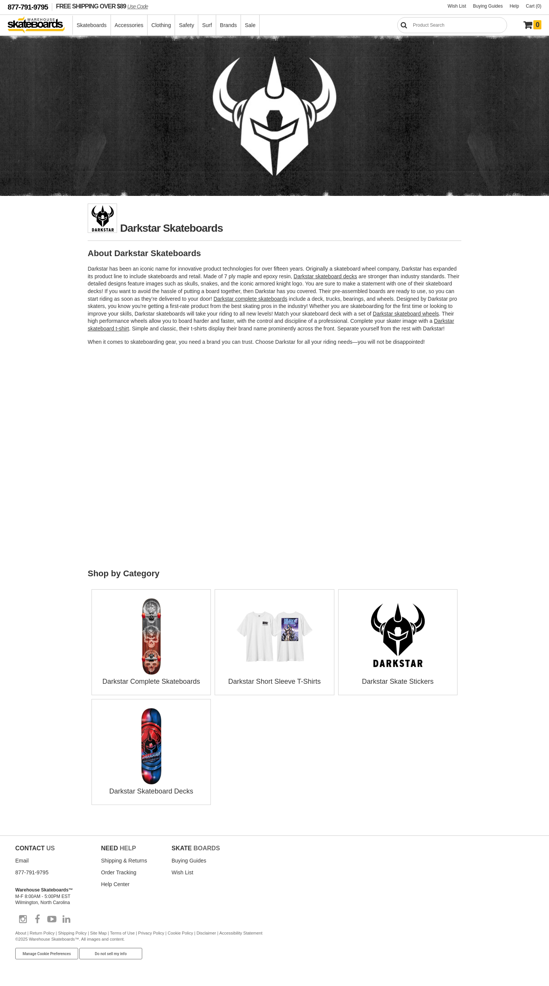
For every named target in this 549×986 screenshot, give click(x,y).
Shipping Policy (72, 933)
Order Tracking (118, 872)
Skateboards (92, 25)
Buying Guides (488, 6)
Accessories (129, 25)
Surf (207, 25)
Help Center (115, 884)
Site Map (98, 933)
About (20, 933)
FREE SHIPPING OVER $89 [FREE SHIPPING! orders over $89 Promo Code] (102, 6)
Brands (228, 25)
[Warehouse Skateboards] (40, 25)
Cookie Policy (180, 933)
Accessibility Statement (240, 933)
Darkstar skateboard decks (325, 276)
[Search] (452, 25)
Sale (250, 25)
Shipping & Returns (124, 861)
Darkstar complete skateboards (250, 299)
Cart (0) (533, 6)
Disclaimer (206, 933)
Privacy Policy (151, 933)
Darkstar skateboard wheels (406, 314)
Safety (186, 25)
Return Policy (42, 933)
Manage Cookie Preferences (46, 954)
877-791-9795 (28, 7)
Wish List (457, 6)
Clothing (161, 25)
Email (22, 861)
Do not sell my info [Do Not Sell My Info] (111, 954)
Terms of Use (122, 933)
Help (514, 6)
